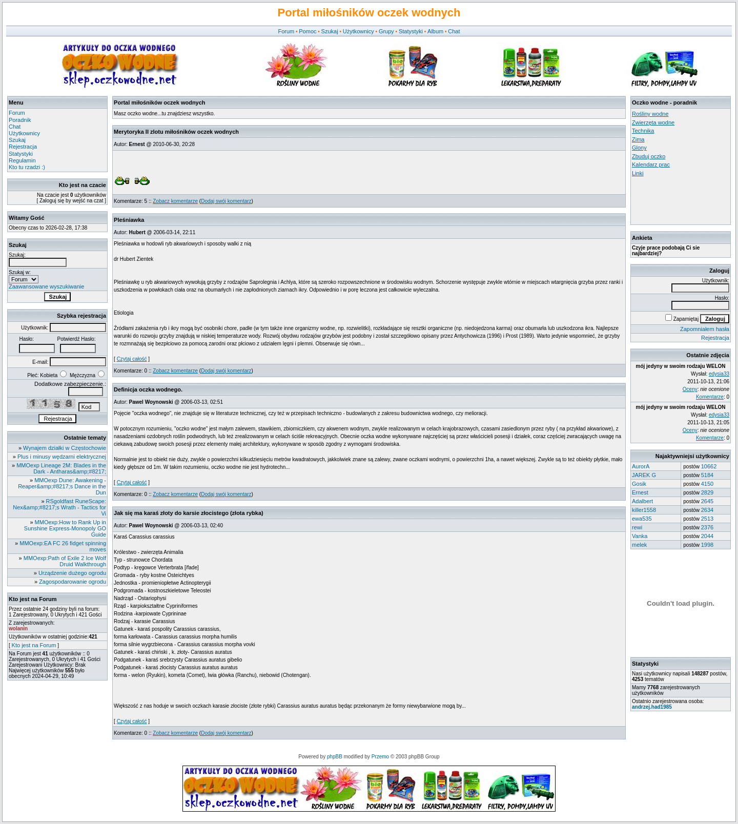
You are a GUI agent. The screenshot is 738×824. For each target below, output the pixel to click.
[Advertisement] (678, 200)
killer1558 (644, 510)
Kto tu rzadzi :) (27, 167)
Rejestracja (23, 146)
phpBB (334, 756)
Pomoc (307, 31)
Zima (638, 139)
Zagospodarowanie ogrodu (72, 582)
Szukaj (329, 31)
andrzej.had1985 (652, 707)
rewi (637, 527)
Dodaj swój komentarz (226, 201)
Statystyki (411, 31)
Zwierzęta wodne (653, 122)
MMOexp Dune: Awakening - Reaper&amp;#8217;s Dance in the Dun (62, 486)
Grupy (386, 31)
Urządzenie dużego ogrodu (72, 573)
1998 (707, 545)
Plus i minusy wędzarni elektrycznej (61, 457)
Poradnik (20, 120)
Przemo (380, 756)
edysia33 (719, 374)
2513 (707, 519)
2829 (707, 492)
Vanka (639, 536)
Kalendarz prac (651, 164)
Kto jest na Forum (34, 645)
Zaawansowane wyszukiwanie (46, 286)
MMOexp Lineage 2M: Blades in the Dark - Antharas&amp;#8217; (61, 468)
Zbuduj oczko (648, 156)
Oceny (690, 389)
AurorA (640, 466)
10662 (709, 466)
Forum (286, 31)
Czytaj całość (132, 359)
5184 (707, 475)
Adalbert (642, 501)
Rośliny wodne (650, 114)
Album (435, 31)
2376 (707, 527)
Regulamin (22, 160)
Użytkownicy (358, 31)
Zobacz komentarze (175, 201)
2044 (707, 536)
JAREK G (644, 475)
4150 (707, 484)
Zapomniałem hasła (704, 329)
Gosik (639, 484)
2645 (707, 501)
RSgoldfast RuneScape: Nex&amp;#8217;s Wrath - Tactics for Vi (59, 507)
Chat (454, 31)
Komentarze (710, 397)
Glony (639, 148)
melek (639, 545)
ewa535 (642, 519)
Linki (638, 173)
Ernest (640, 492)
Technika (643, 131)
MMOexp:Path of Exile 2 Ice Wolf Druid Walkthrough (65, 561)
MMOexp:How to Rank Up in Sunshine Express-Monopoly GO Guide (65, 528)
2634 (707, 510)
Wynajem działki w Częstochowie (64, 448)
